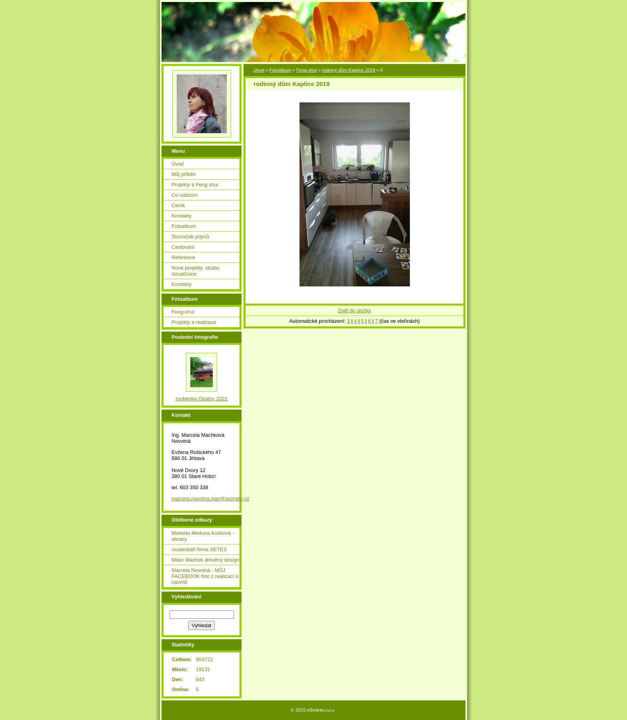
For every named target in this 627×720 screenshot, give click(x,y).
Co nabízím (185, 195)
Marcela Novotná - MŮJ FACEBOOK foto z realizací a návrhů (205, 576)
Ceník (178, 205)
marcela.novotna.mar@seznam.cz (210, 499)
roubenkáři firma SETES (199, 549)
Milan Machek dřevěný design (205, 560)
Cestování (183, 247)
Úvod (259, 70)
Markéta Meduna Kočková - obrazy (203, 536)
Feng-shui (306, 70)
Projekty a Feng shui (195, 185)
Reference (183, 257)
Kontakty (182, 216)
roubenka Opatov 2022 (202, 399)
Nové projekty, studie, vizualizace (196, 271)
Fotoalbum (280, 70)
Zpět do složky (354, 311)
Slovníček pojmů (190, 237)
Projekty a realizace (194, 322)
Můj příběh (184, 174)
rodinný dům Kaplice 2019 (348, 70)
